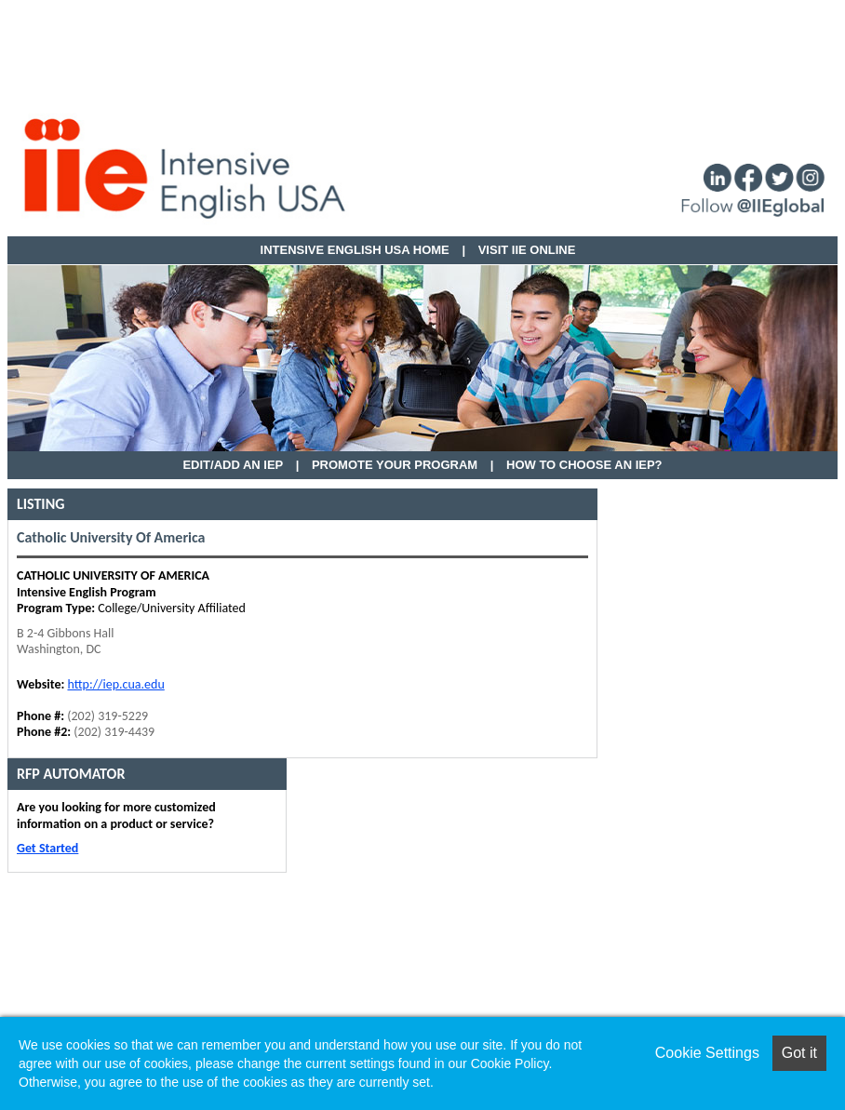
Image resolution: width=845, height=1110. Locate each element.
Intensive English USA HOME (355, 250)
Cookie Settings (707, 1053)
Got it (799, 1053)
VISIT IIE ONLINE (527, 250)
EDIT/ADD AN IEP (232, 465)
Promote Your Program (394, 465)
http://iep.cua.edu (115, 684)
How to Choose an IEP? (584, 465)
